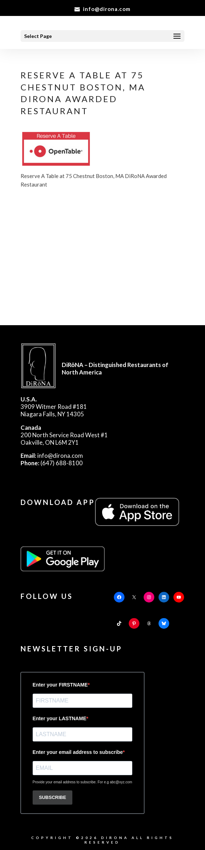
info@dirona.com (52, 455)
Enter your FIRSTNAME (60, 685)
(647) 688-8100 (52, 463)
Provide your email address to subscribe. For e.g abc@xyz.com (82, 782)
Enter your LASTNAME (60, 718)
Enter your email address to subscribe (78, 752)
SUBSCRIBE (52, 797)
